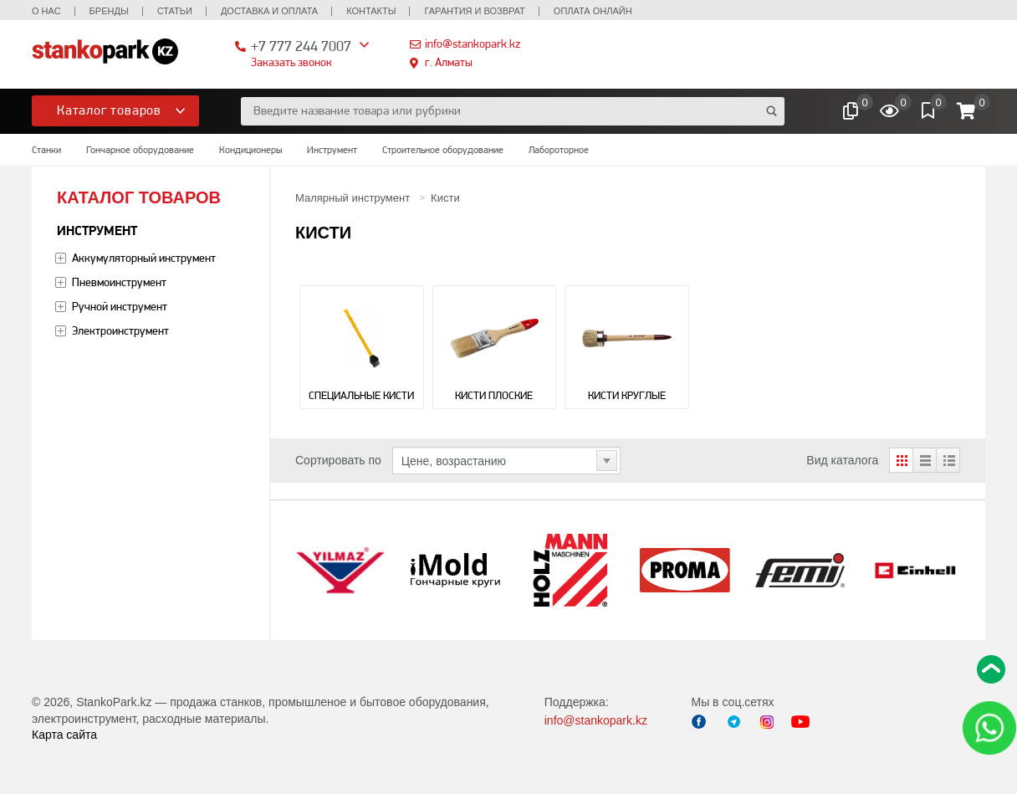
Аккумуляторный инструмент (144, 257)
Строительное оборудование (442, 150)
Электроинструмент (120, 330)
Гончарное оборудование (140, 150)
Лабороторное (559, 150)
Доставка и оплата (269, 11)
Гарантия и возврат (474, 11)
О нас (46, 11)
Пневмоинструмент (119, 282)
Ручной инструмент (119, 306)
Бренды (109, 11)
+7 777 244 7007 (301, 45)
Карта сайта (64, 734)
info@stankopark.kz (472, 43)
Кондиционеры (250, 150)
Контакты (371, 11)
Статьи (174, 11)
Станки (46, 150)
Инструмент (332, 150)
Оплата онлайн (593, 11)
